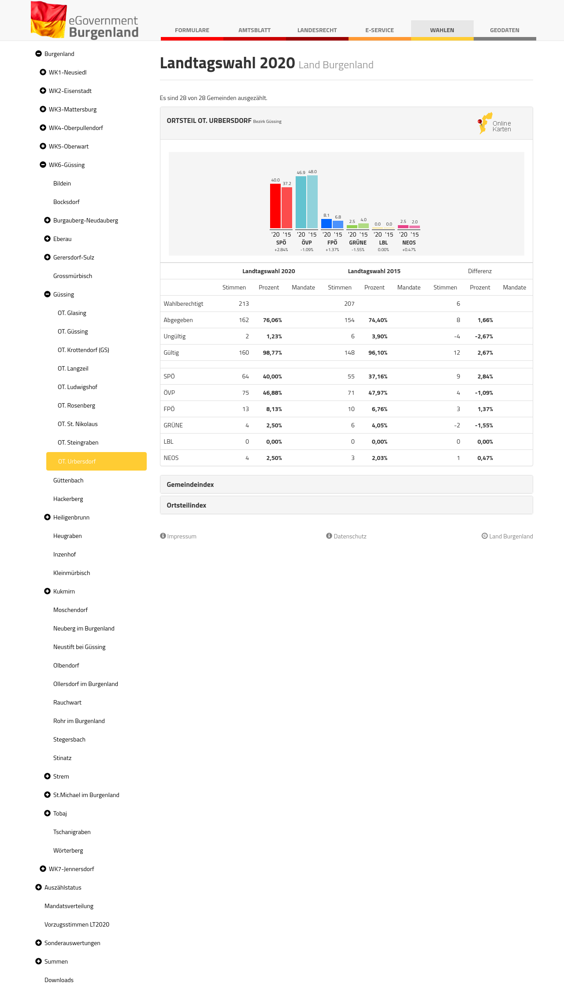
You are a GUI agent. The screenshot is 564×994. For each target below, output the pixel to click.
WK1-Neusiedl (68, 72)
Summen (56, 961)
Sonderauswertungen (72, 942)
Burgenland (59, 53)
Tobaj (60, 813)
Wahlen (442, 29)
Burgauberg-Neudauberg (85, 220)
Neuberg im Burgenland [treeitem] (84, 628)
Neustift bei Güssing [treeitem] (79, 646)
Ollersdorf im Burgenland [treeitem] (85, 683)
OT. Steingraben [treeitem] (78, 442)
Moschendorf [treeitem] (70, 609)
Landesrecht (317, 29)
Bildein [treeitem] (62, 183)
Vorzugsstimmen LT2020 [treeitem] (77, 924)
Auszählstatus (63, 887)
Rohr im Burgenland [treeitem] (79, 720)
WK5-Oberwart (69, 146)
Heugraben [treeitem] (67, 535)
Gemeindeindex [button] (190, 484)
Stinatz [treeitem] (62, 757)
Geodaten (504, 29)
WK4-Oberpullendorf (76, 127)
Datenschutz (346, 536)
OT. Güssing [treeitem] (73, 331)
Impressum (178, 536)
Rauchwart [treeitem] (67, 702)
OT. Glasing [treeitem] (72, 312)
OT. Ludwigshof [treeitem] (77, 386)
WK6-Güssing (67, 164)
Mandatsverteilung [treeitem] (69, 905)
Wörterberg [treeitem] (68, 850)
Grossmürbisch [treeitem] (72, 275)
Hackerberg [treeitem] (68, 498)
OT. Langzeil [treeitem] (73, 368)
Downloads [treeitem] (59, 979)
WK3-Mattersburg (72, 109)
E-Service (379, 29)
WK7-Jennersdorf (71, 868)
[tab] (346, 484)
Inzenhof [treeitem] (64, 554)
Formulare (192, 29)
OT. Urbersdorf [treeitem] (77, 461)
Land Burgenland (507, 536)
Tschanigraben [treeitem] (72, 831)
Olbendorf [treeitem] (66, 665)
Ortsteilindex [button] (187, 505)
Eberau (62, 238)
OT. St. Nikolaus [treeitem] (78, 423)
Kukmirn (64, 591)
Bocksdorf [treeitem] (66, 201)
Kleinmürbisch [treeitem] (71, 572)
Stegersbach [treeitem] (69, 739)
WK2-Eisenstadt (70, 90)
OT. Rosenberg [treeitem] (76, 405)
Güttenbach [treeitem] (68, 480)
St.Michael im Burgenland (86, 794)
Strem (61, 776)
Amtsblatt (254, 29)
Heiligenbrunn (71, 517)
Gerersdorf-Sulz (73, 257)
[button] (37, 54)
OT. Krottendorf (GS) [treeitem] (83, 349)
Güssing (63, 294)
